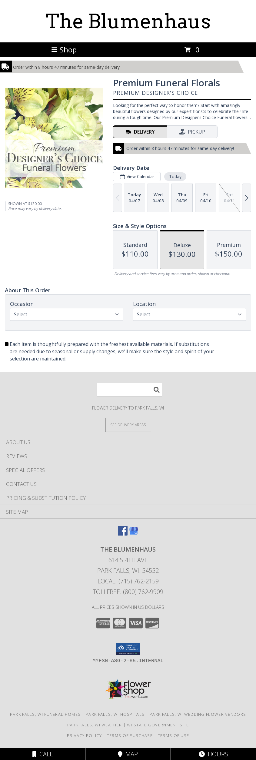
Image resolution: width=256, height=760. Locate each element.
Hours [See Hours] (213, 754)
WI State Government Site (158, 725)
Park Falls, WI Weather (94, 725)
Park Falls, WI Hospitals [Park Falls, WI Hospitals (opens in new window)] (115, 714)
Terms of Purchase (130, 735)
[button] (128, 649)
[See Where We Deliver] (128, 424)
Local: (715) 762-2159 (128, 581)
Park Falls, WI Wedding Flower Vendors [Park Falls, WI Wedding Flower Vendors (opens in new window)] (198, 714)
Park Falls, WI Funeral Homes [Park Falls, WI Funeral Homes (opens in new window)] (45, 714)
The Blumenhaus (128, 21)
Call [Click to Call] (42, 754)
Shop (64, 50)
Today (175, 176)
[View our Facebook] (123, 533)
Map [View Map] (128, 754)
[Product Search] (129, 390)
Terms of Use (173, 735)
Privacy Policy (84, 735)
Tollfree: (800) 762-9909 (128, 592)
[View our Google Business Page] (133, 533)
